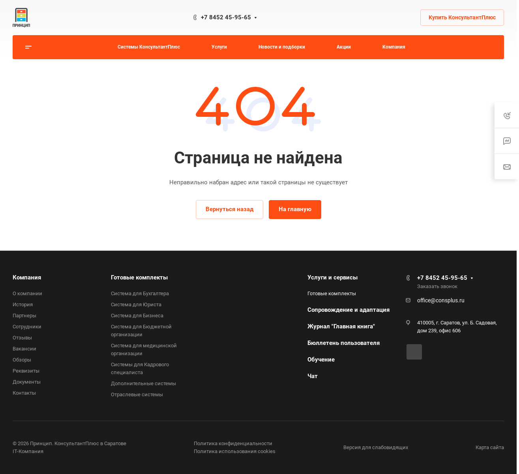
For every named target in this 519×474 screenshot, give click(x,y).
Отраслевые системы (137, 394)
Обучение (321, 359)
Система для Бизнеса (137, 315)
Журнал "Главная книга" (341, 326)
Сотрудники (27, 327)
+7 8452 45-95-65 (226, 17)
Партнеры (24, 315)
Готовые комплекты (139, 277)
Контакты (24, 393)
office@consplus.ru (441, 300)
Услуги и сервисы (332, 277)
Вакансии (24, 349)
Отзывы (22, 338)
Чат (312, 376)
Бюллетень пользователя (343, 343)
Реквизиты (26, 371)
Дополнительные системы (143, 383)
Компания (27, 277)
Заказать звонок (437, 286)
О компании (27, 293)
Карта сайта (490, 447)
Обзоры (22, 360)
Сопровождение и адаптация (348, 309)
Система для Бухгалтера (140, 293)
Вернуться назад (229, 209)
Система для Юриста (136, 304)
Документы (27, 382)
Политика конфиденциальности (233, 443)
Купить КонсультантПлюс (462, 17)
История (23, 304)
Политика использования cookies (234, 451)
